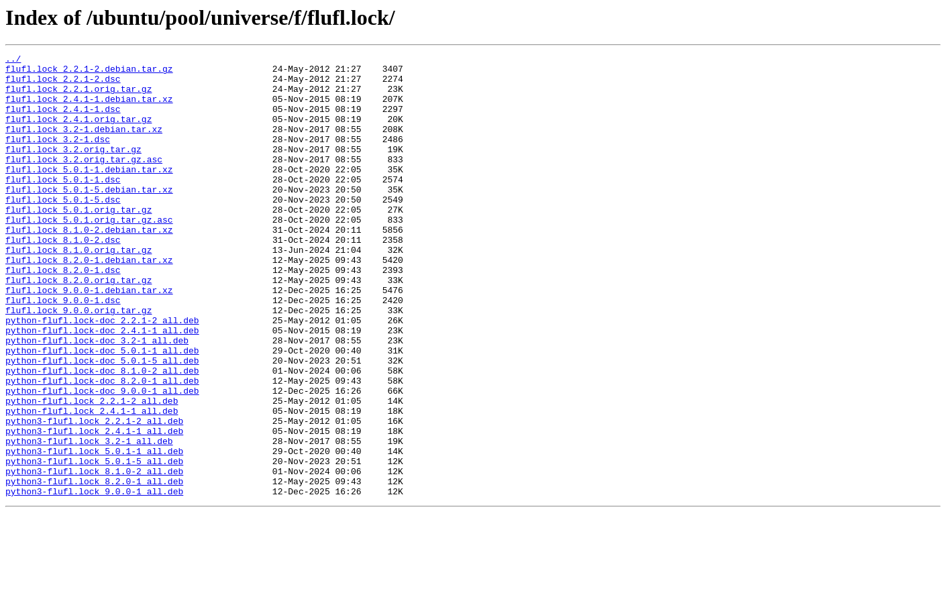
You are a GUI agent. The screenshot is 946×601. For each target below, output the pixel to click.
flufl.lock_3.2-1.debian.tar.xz (83, 145)
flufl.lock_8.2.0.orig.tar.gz (78, 326)
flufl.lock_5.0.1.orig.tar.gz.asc (89, 254)
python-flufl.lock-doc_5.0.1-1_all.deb (102, 410)
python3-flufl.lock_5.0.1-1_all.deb (94, 531)
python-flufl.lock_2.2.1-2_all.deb (91, 471)
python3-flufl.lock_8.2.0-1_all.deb (94, 567)
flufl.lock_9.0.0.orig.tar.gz (78, 362)
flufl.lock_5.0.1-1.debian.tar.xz (89, 193)
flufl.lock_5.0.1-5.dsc (63, 229)
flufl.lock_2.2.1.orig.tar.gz (78, 97)
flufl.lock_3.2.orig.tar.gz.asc (83, 181)
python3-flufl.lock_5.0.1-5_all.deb (94, 543)
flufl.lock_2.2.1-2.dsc (63, 84)
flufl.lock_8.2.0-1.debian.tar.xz (89, 302)
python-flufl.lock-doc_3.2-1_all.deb (97, 398)
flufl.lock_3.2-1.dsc (57, 157)
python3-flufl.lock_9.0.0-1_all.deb (94, 579)
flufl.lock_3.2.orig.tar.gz (73, 169)
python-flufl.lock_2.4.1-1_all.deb (91, 483)
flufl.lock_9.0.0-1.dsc (63, 350)
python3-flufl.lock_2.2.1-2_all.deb (94, 495)
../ (13, 60)
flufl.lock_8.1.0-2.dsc (63, 278)
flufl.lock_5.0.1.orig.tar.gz (78, 241)
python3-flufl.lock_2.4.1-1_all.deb (94, 507)
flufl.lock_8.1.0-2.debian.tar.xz (89, 266)
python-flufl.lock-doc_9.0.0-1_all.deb (102, 459)
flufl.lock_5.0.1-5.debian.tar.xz (89, 217)
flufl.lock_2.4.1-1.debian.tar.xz (89, 109)
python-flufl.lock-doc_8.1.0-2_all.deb (102, 435)
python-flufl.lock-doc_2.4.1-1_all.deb (102, 386)
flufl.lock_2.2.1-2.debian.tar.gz (89, 72)
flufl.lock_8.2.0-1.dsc (63, 314)
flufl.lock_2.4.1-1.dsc (63, 121)
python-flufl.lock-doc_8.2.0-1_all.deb (102, 447)
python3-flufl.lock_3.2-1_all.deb (89, 519)
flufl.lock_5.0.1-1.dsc (63, 205)
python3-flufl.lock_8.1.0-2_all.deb (94, 555)
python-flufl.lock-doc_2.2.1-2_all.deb (102, 374)
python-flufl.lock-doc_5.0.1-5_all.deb (102, 423)
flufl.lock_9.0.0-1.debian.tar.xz (89, 338)
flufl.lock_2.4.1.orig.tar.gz (78, 133)
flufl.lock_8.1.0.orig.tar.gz (78, 290)
